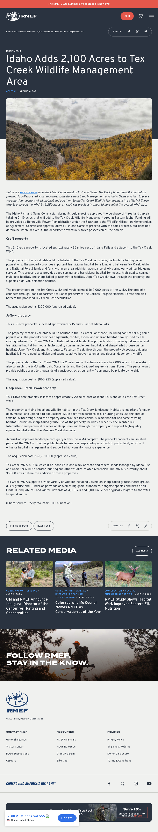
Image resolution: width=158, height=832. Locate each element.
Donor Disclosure (118, 754)
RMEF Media (19, 32)
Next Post (43, 526)
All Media (142, 551)
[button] (129, 31)
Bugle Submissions (17, 754)
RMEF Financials (66, 740)
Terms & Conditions (119, 761)
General (11, 91)
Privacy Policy (115, 740)
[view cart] (141, 16)
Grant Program (66, 754)
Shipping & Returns (118, 747)
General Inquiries (16, 740)
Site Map (62, 761)
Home (9, 32)
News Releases (66, 747)
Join (127, 16)
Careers (11, 761)
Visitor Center (15, 747)
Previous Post (19, 526)
